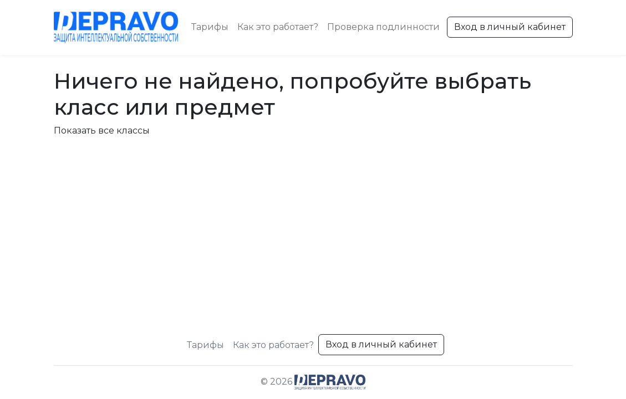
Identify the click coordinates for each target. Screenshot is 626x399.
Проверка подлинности (383, 27)
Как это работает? (277, 27)
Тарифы (209, 27)
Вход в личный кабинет (510, 27)
